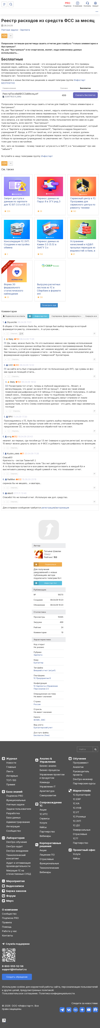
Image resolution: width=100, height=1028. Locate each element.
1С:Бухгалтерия (81, 794)
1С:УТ (76, 812)
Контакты (7, 935)
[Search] (87, 749)
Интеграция (13, 826)
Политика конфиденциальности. (57, 993)
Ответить (14, 334)
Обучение (79, 758)
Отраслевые (47, 859)
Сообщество (13, 830)
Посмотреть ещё (49, 305)
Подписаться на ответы (14, 316)
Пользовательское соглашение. (20, 993)
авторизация (62, 507)
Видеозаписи (15, 886)
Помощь (7, 926)
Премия (10, 784)
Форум (10, 895)
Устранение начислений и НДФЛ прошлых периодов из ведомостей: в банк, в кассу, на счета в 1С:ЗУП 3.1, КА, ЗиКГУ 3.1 (82, 250)
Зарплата (38, 655)
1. (3, 322)
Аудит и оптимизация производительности (18, 865)
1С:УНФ (77, 807)
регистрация (48, 507)
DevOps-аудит (14, 846)
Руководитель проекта (81, 773)
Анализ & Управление (48, 760)
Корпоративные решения (50, 845)
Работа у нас (9, 931)
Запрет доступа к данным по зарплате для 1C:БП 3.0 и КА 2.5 (17, 201)
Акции (43, 809)
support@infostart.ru (14, 969)
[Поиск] (11, 4)
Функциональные (16, 800)
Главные (11, 767)
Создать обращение (16, 977)
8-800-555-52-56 (12, 966)
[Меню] (4, 4)
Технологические (49, 867)
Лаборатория (15, 837)
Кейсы (43, 827)
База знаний (14, 791)
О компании (10, 909)
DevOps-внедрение (17, 850)
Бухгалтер (38, 662)
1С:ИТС (44, 814)
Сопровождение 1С (51, 804)
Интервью (12, 775)
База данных (13, 817)
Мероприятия (15, 881)
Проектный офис (84, 850)
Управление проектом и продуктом (52, 776)
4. (6, 382)
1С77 (75, 838)
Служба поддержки (18, 943)
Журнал (11, 758)
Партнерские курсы (84, 783)
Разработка (13, 813)
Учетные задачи (15, 804)
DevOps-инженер (83, 779)
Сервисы (45, 818)
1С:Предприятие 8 (42, 678)
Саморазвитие (48, 795)
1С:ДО (76, 825)
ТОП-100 (11, 780)
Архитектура (47, 791)
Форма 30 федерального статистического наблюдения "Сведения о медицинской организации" (13, 293)
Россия (37, 704)
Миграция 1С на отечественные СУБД (18, 872)
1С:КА (76, 803)
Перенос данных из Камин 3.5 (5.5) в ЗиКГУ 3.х (48, 244)
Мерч (9, 900)
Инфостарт (47, 156)
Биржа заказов (16, 891)
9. (4, 493)
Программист (81, 762)
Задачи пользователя (18, 809)
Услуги (43, 822)
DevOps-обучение (16, 842)
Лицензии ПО (47, 854)
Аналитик (78, 767)
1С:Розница (79, 816)
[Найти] (95, 749)
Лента (9, 771)
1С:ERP (77, 799)
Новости (11, 762)
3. (5, 365)
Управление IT (48, 786)
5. (5, 416)
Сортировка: (66, 316)
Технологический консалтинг (16, 857)
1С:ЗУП (77, 821)
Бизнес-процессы (50, 770)
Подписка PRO (14, 795)
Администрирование (18, 822)
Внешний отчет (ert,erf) (45, 670)
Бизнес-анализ (48, 765)
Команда (45, 782)
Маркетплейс (82, 790)
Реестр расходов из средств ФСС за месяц (48, 20)
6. (3, 436)
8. (4, 479)
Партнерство (47, 831)
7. (3, 453)
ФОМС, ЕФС (39, 720)
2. (5, 339)
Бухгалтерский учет (43, 727)
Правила (7, 922)
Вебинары (45, 836)
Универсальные (81, 829)
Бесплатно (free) (42, 735)
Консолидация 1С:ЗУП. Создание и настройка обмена (17, 244)
